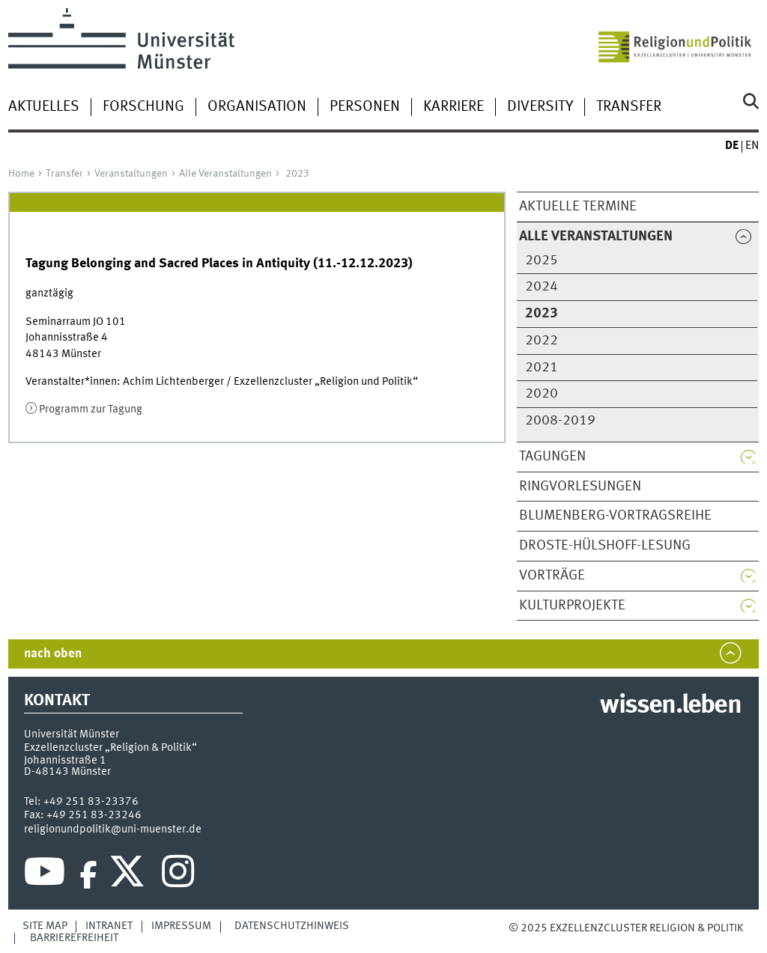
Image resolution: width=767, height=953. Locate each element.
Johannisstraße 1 (65, 761)
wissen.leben (670, 705)
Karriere (453, 107)
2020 (541, 394)
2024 (541, 286)
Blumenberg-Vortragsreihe (615, 516)
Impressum (181, 926)
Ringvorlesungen (580, 486)
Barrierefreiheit (74, 938)
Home (21, 173)
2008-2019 (560, 420)
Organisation (256, 107)
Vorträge (552, 575)
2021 (541, 367)
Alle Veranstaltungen (225, 173)
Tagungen (552, 456)
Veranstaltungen (131, 173)
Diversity (540, 107)
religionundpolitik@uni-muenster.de (112, 829)
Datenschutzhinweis (291, 926)
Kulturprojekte (572, 605)
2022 (541, 340)
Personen (365, 107)
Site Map (44, 926)
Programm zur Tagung (90, 409)
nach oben (53, 654)
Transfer (628, 107)
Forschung (143, 107)
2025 (541, 260)
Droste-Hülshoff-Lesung (605, 545)
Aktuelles (43, 107)
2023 (297, 173)
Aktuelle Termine (578, 206)
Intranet (109, 926)
